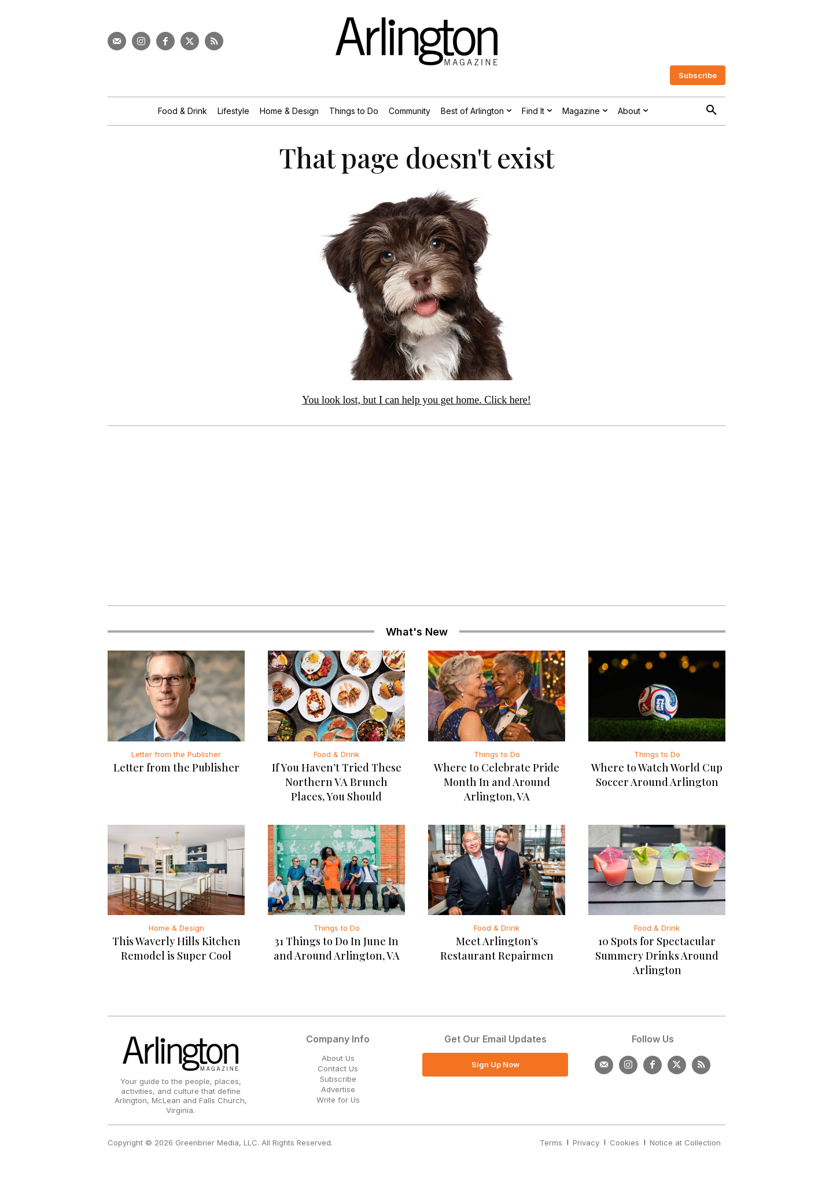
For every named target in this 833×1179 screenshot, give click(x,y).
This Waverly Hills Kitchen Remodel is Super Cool (176, 949)
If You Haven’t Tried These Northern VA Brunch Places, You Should (336, 783)
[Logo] (416, 41)
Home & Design (176, 929)
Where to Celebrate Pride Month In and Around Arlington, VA (496, 783)
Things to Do (497, 755)
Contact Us (338, 1069)
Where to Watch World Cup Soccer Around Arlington (657, 776)
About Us (338, 1059)
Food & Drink (336, 755)
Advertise (338, 1090)
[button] (711, 110)
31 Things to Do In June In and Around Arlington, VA (337, 949)
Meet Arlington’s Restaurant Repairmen (497, 949)
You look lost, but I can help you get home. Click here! (416, 401)
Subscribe (338, 1080)
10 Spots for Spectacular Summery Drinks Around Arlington (656, 956)
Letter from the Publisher (176, 755)
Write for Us (338, 1101)
